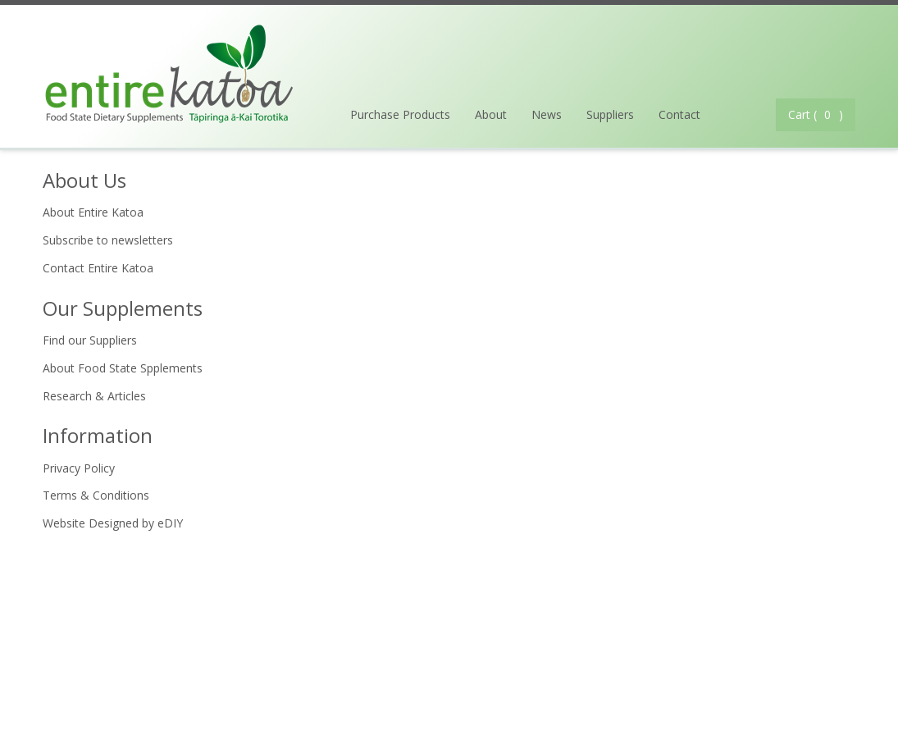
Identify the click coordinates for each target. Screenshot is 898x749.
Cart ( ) (815, 114)
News (546, 114)
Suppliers (610, 114)
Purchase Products (400, 114)
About (491, 114)
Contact (679, 114)
